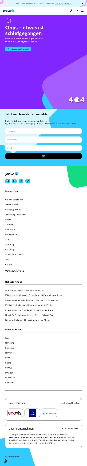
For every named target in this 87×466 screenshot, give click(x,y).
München (9, 348)
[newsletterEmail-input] (43, 148)
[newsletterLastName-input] (43, 139)
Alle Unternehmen (70, 428)
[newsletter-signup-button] (43, 156)
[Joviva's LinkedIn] (7, 181)
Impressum (10, 229)
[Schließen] (82, 3)
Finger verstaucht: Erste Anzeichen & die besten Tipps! (29, 310)
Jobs (7, 259)
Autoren (9, 224)
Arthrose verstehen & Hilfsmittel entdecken (24, 290)
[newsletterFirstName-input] (43, 131)
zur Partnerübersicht (70, 403)
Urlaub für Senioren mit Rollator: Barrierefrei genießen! (29, 315)
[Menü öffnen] (82, 10)
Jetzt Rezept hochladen (15, 214)
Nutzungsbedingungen (28, 124)
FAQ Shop (9, 249)
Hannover (9, 352)
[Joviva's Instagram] (14, 181)
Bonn (7, 357)
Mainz (8, 362)
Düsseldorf (10, 377)
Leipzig (8, 367)
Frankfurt (9, 382)
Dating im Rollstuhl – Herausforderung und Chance (28, 320)
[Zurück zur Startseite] (18, 49)
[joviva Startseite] (8, 10)
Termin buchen (11, 204)
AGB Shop (9, 244)
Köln (7, 338)
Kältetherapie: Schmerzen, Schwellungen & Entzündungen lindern (34, 295)
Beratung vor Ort (13, 209)
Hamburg (9, 342)
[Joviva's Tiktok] (27, 181)
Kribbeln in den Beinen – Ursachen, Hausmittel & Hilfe (29, 305)
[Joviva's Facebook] (21, 181)
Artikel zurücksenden (14, 254)
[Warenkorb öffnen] (77, 11)
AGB (7, 239)
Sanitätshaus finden (14, 199)
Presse (8, 219)
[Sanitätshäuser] (5, 461)
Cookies (9, 264)
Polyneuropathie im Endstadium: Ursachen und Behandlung (31, 300)
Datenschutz (71, 124)
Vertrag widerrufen (14, 271)
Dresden (9, 372)
